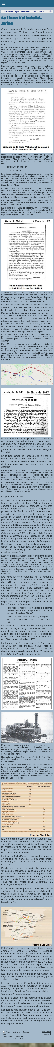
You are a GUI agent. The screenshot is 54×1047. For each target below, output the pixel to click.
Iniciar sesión (46, 1032)
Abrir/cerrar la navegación (27, 4)
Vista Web (47, 1034)
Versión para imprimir (12, 1032)
